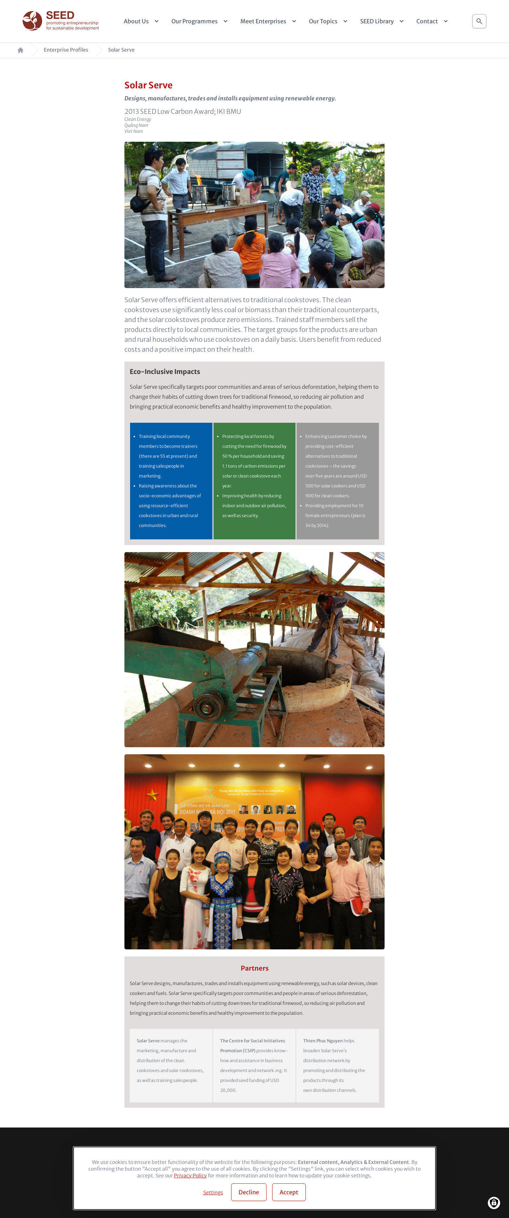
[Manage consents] (494, 1203)
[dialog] (254, 1178)
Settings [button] (213, 1192)
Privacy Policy (190, 1175)
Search (479, 19)
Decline (249, 1192)
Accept (289, 1192)
